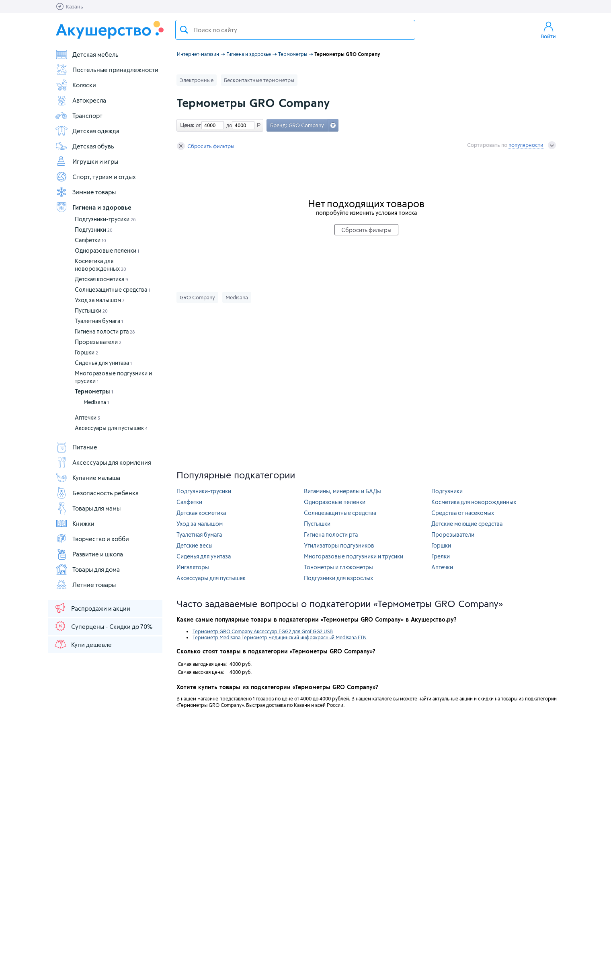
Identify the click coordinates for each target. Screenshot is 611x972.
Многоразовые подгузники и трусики (353, 556)
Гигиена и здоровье (93, 207)
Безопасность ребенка (97, 492)
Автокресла (80, 100)
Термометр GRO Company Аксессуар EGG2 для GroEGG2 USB (263, 631)
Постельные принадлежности (106, 69)
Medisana (96, 402)
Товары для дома (87, 569)
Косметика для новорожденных (473, 501)
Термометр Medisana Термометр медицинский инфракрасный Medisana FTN (280, 637)
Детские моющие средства (466, 523)
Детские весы (194, 545)
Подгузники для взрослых (338, 578)
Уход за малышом (100, 300)
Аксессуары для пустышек (111, 427)
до (228, 125)
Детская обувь (84, 146)
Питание (76, 447)
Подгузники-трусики (105, 219)
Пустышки (91, 310)
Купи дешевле (83, 644)
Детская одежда (87, 130)
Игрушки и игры (86, 161)
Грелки (440, 556)
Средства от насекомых (462, 512)
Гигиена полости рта (105, 331)
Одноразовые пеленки (107, 250)
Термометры (94, 391)
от (197, 125)
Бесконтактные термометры (259, 80)
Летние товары (85, 584)
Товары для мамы (88, 508)
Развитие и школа (89, 554)
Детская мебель (87, 54)
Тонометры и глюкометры (338, 567)
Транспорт (79, 115)
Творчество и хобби (92, 538)
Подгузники (94, 229)
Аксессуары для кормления (103, 462)
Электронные (196, 80)
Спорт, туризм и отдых (95, 176)
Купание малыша (87, 477)
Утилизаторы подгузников (339, 545)
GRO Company (197, 297)
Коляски (75, 84)
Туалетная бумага (99, 320)
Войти (548, 29)
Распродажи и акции (92, 607)
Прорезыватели (98, 341)
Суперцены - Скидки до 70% (103, 626)
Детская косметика (101, 279)
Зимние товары (85, 191)
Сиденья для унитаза (103, 362)
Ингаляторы (192, 567)
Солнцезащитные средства (112, 289)
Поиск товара (184, 30)
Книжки (74, 523)
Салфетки (90, 240)
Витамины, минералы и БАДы (342, 491)
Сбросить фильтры (205, 146)
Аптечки (87, 417)
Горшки (86, 352)
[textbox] (295, 30)
